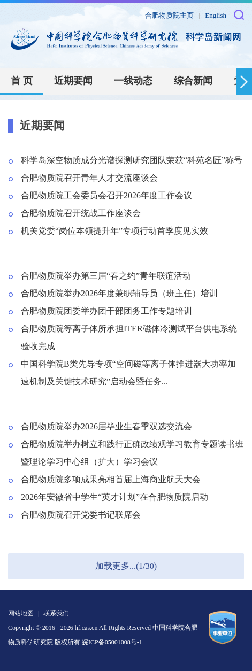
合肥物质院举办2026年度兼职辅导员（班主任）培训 (119, 293)
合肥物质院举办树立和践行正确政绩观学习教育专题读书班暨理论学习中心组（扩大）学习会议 (132, 452)
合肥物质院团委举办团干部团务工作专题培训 (106, 310)
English (215, 15)
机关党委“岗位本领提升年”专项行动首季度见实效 (114, 230)
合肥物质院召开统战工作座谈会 (81, 213)
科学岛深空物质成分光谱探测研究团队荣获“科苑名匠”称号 (131, 160)
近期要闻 (73, 80)
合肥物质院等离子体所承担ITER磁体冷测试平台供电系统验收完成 (129, 337)
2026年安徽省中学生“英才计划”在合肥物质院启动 (114, 497)
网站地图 (21, 613)
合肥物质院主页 (169, 15)
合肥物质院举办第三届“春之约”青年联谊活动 (106, 275)
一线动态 (133, 80)
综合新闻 (193, 80)
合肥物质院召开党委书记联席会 (81, 514)
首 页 (22, 80)
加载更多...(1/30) (126, 565)
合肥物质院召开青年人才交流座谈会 (89, 177)
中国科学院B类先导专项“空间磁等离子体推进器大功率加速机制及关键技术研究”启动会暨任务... (128, 372)
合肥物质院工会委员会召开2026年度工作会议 (106, 195)
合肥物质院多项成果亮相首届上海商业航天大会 (111, 479)
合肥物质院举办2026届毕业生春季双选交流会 (106, 426)
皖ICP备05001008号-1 (112, 642)
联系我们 (56, 613)
